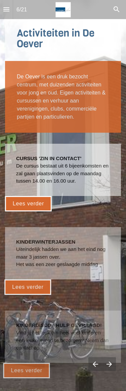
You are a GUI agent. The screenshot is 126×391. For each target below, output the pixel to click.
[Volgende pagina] (109, 364)
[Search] (116, 9)
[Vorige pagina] (95, 364)
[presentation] (63, 195)
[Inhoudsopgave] (6, 9)
